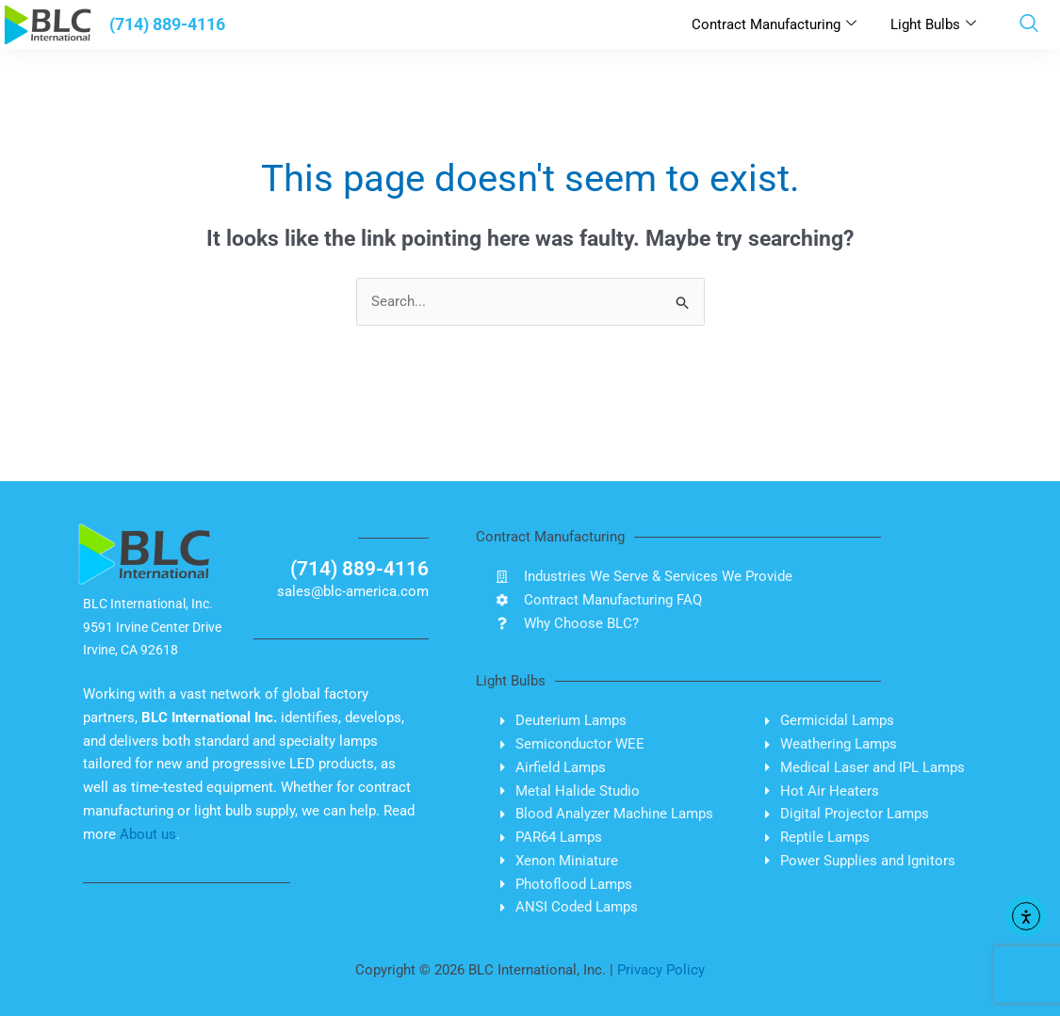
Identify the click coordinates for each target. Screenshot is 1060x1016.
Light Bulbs (933, 25)
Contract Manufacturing (774, 25)
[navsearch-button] (1029, 24)
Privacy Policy (661, 969)
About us (148, 834)
